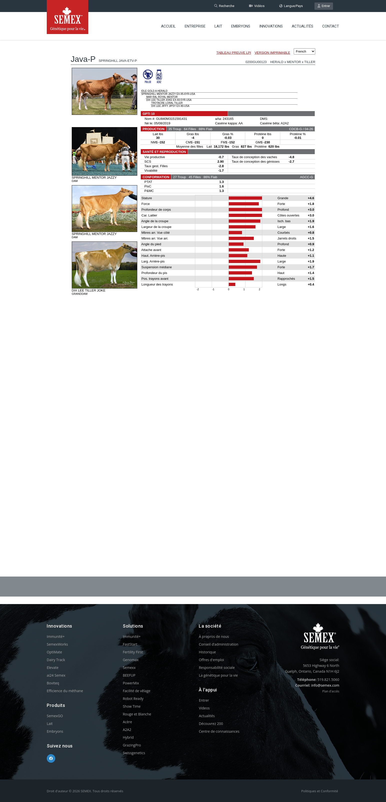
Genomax (130, 659)
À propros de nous (214, 636)
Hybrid (128, 737)
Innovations (271, 26)
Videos (204, 708)
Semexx (129, 667)
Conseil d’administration (218, 644)
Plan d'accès (330, 691)
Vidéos (256, 6)
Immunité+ (55, 636)
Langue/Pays (291, 6)
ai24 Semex (56, 675)
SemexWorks (57, 644)
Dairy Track (56, 659)
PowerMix (131, 683)
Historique (207, 652)
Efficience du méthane (65, 690)
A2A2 (127, 729)
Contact (330, 26)
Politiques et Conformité (319, 791)
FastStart (130, 644)
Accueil (168, 26)
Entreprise (195, 26)
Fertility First (133, 652)
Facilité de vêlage (136, 690)
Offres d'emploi (211, 659)
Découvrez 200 (211, 723)
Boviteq (53, 683)
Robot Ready (133, 698)
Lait (218, 26)
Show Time (131, 706)
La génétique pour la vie (218, 675)
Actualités (302, 26)
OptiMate (54, 652)
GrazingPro (132, 745)
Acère (127, 721)
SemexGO (55, 715)
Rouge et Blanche (137, 714)
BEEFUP (129, 675)
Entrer (324, 6)
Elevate (52, 667)
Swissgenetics (134, 752)
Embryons (240, 26)
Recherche (224, 6)
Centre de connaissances (219, 731)
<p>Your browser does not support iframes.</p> (193, 295)
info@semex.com (325, 685)
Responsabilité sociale (216, 667)
